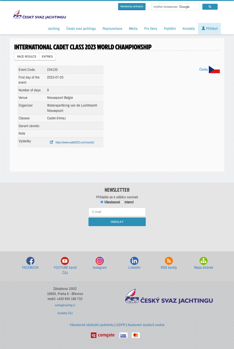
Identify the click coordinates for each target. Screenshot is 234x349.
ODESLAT (117, 222)
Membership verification (132, 6)
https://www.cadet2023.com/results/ (72, 142)
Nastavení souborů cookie (146, 324)
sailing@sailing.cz (65, 305)
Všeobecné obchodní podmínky (92, 324)
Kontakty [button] (189, 28)
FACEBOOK (30, 263)
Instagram (100, 263)
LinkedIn (134, 263)
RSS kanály (169, 263)
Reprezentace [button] (112, 28)
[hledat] (174, 6)
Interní (127, 202)
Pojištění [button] (170, 28)
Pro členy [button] (150, 28)
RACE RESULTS (26, 56)
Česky (209, 69)
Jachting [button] (54, 28)
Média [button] (133, 28)
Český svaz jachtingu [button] (81, 28)
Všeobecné (110, 202)
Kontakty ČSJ (65, 313)
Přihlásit (209, 28)
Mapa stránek (203, 263)
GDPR (120, 324)
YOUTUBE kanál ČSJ (65, 266)
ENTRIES (47, 56)
